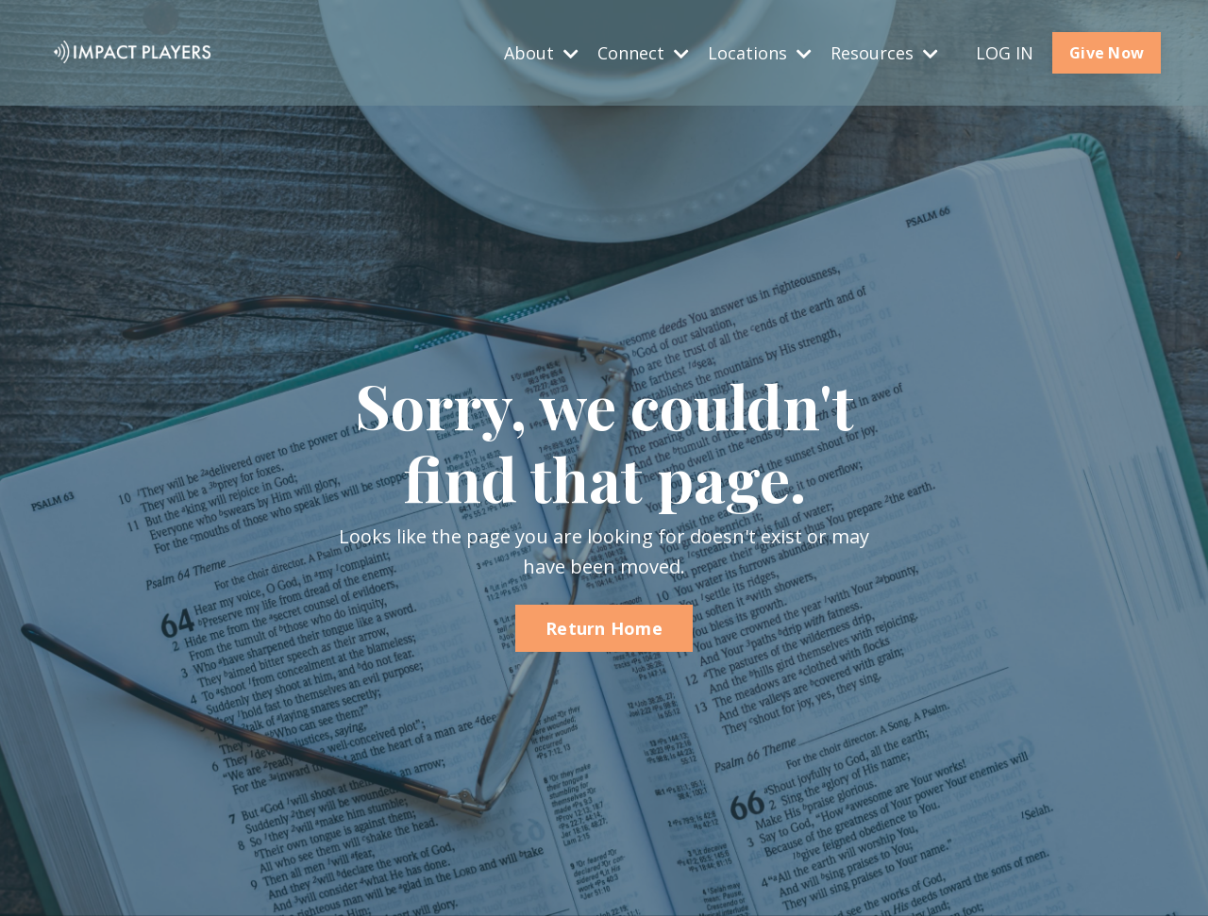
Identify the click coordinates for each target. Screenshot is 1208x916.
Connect (643, 53)
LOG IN (1004, 53)
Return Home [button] (604, 629)
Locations (760, 53)
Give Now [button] (1106, 52)
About (541, 53)
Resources (884, 53)
